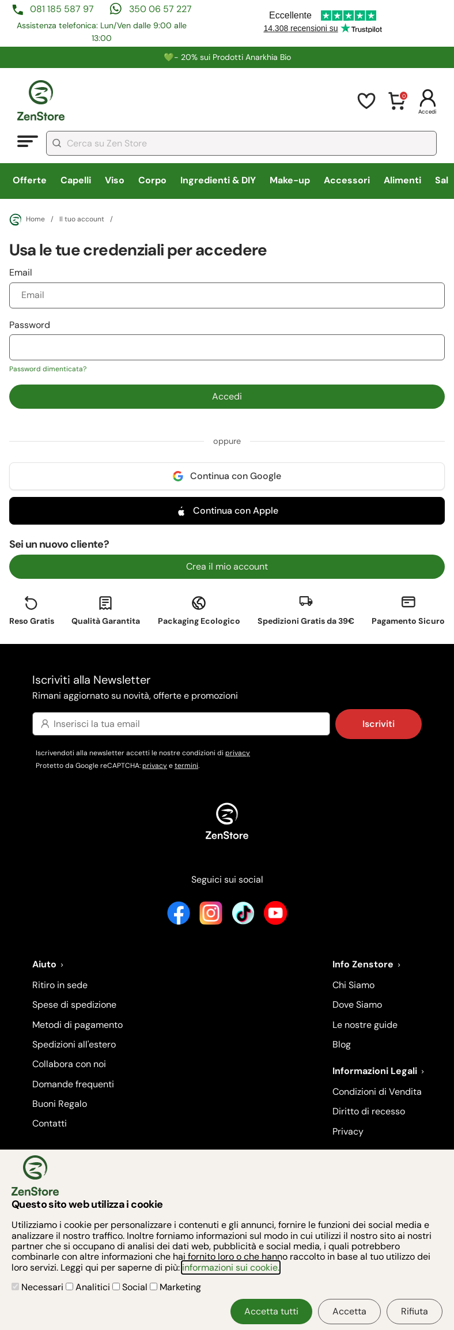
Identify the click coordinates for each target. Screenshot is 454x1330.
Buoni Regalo (59, 1104)
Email (227, 287)
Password (227, 346)
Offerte (30, 180)
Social (131, 1287)
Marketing (175, 1287)
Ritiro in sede (60, 985)
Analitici (89, 1287)
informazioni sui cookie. (230, 1267)
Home (27, 219)
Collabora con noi (69, 1064)
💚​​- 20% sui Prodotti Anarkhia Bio (227, 57)
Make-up (290, 180)
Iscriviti (378, 724)
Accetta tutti (271, 1311)
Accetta (349, 1311)
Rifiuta (414, 1311)
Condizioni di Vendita (377, 1092)
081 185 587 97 (62, 9)
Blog (341, 1044)
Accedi (227, 396)
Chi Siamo (353, 985)
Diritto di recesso (368, 1111)
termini (186, 765)
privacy (237, 753)
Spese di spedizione (74, 1005)
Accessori (347, 180)
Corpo (152, 180)
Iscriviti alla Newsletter (227, 688)
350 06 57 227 (160, 9)
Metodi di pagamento (77, 1025)
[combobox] (241, 143)
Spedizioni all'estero (74, 1044)
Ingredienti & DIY (218, 180)
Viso (114, 180)
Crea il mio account (227, 566)
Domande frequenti (73, 1084)
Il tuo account (81, 220)
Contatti (49, 1123)
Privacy (348, 1131)
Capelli (75, 180)
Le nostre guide (365, 1025)
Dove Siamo (357, 1005)
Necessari (39, 1287)
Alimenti (402, 180)
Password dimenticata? (47, 369)
